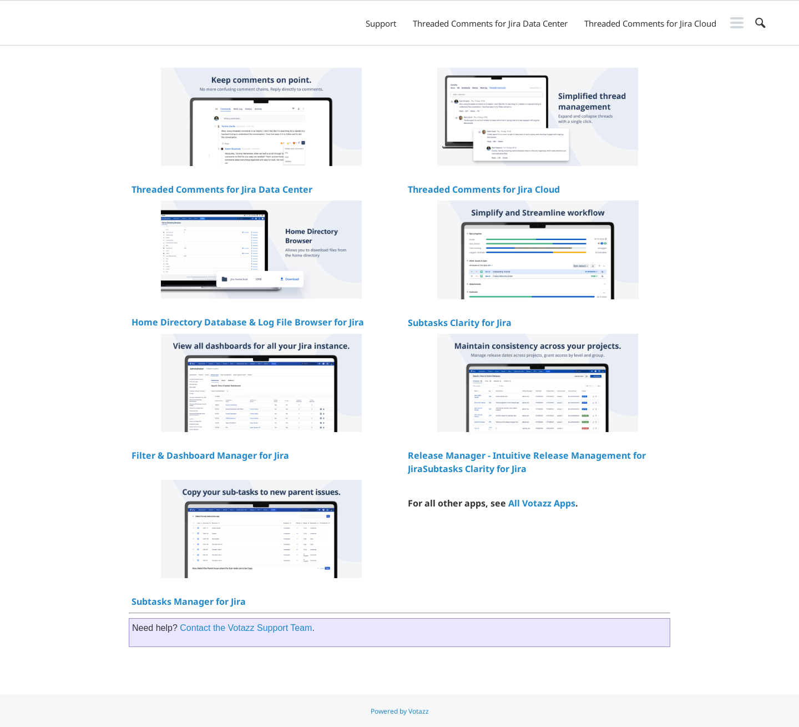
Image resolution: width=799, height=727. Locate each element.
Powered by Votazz (400, 711)
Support (381, 23)
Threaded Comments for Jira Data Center (490, 23)
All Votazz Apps (541, 503)
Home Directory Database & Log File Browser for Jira (248, 322)
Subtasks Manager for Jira (189, 601)
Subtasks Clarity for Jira (460, 323)
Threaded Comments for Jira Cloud (650, 23)
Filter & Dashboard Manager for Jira (210, 455)
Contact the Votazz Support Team (246, 628)
